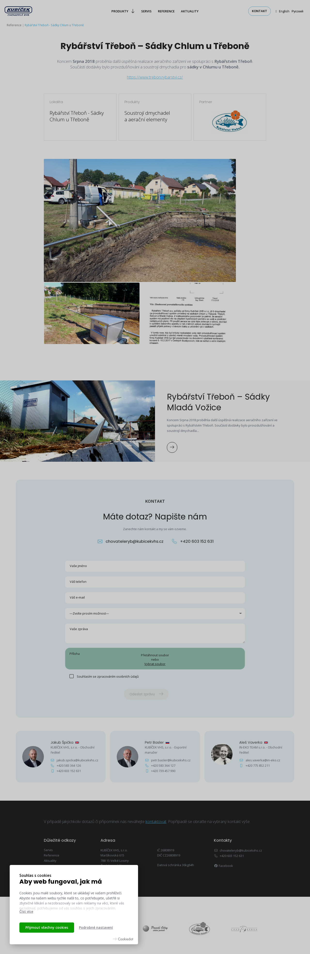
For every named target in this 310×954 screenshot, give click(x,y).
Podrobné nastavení (96, 927)
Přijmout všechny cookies (46, 927)
